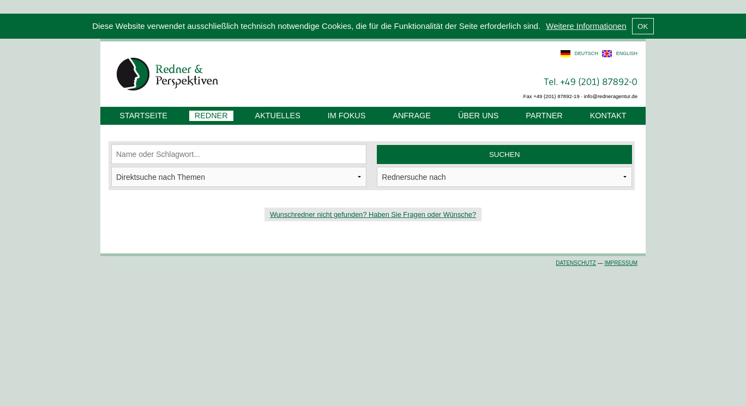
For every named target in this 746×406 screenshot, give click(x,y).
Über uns (478, 115)
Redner (211, 115)
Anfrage (412, 115)
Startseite (143, 115)
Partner (544, 115)
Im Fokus (347, 115)
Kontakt (608, 115)
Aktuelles (277, 115)
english (626, 53)
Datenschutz (576, 263)
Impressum (620, 263)
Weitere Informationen (586, 26)
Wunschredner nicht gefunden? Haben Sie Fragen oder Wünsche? (373, 214)
